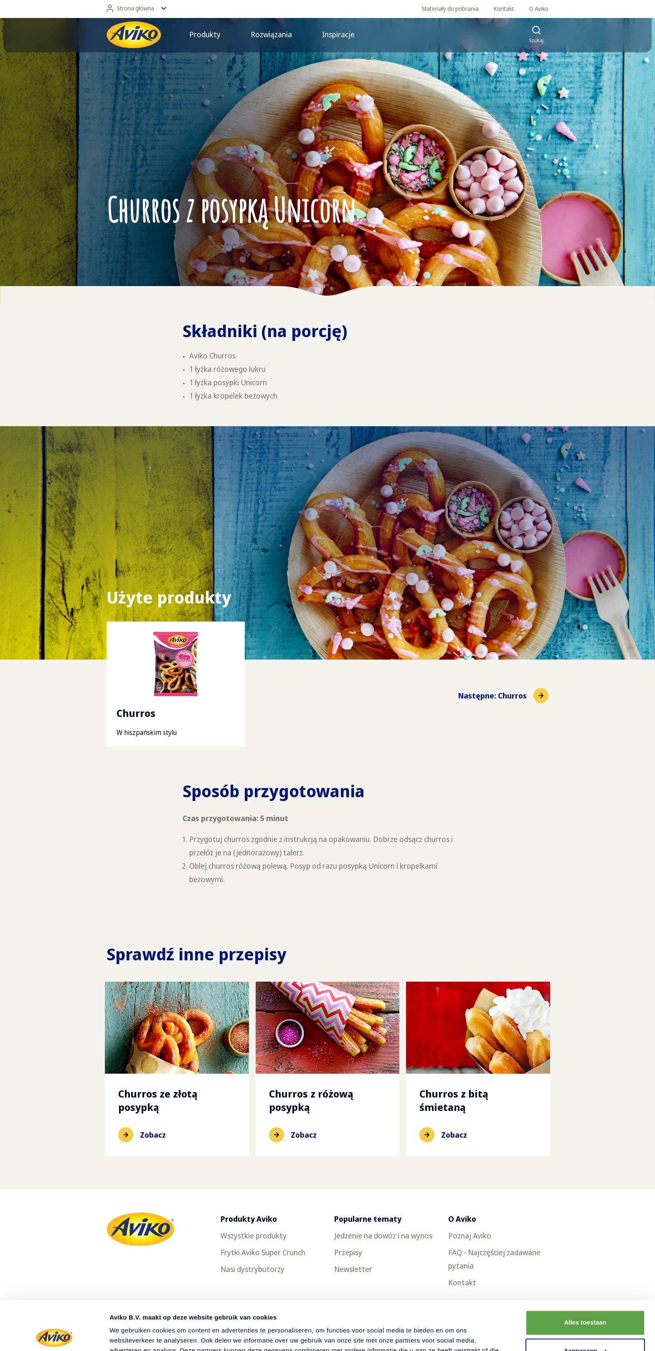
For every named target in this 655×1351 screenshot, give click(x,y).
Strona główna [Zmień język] (136, 8)
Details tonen (129, 1334)
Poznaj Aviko (469, 1236)
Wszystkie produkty (254, 1236)
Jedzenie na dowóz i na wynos (383, 1236)
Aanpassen (585, 1301)
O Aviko (538, 9)
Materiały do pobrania (450, 9)
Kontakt (504, 9)
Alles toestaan (585, 1273)
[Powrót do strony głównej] (134, 34)
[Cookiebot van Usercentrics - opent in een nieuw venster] (54, 1334)
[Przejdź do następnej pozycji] (503, 695)
